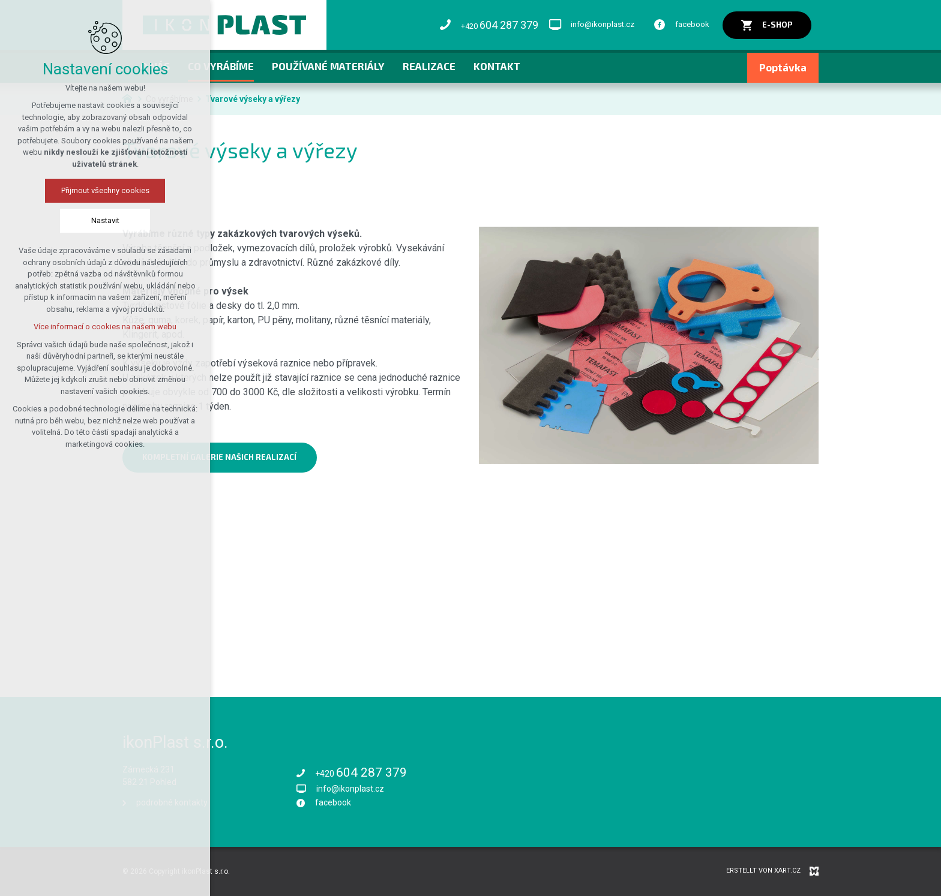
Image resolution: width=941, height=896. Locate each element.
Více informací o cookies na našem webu (105, 326)
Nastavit (105, 220)
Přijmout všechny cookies (105, 190)
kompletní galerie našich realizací (219, 457)
